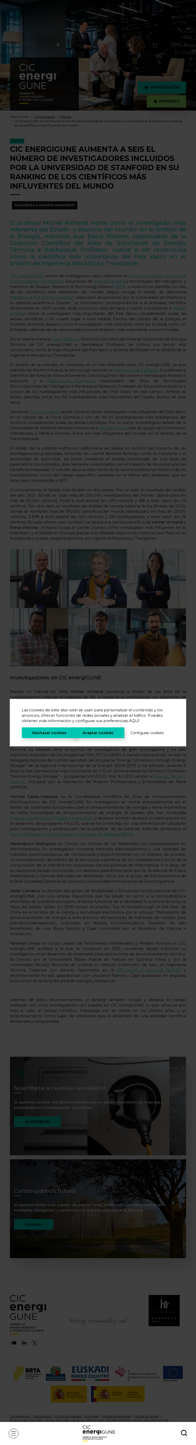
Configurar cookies (147, 732)
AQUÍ (134, 720)
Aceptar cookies (98, 732)
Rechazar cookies (49, 732)
